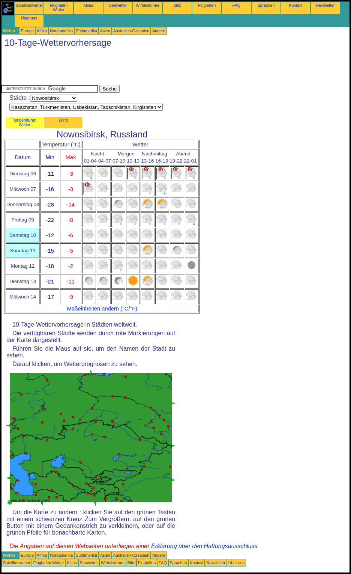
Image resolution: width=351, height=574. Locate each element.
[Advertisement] (138, 68)
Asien (105, 31)
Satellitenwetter (29, 5)
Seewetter (118, 5)
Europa (27, 31)
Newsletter (325, 5)
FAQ (236, 5)
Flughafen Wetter (59, 7)
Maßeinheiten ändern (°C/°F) (102, 309)
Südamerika (86, 31)
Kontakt (295, 5)
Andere (158, 31)
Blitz (177, 5)
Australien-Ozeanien (131, 31)
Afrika (42, 31)
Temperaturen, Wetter (25, 122)
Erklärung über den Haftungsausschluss (204, 546)
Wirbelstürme (147, 5)
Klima (88, 5)
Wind (63, 120)
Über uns (29, 18)
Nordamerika (61, 31)
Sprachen (266, 5)
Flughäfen (207, 5)
